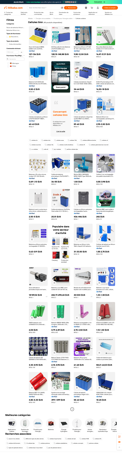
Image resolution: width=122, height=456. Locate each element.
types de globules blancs (15, 448)
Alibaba (30, 18)
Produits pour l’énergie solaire (63, 18)
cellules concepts (77, 443)
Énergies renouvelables (43, 18)
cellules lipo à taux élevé (34, 448)
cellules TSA (72, 140)
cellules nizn (45, 140)
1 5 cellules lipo (29, 443)
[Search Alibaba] (44, 8)
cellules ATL (97, 439)
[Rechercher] (70, 7)
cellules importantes (54, 439)
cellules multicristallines (65, 145)
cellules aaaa (59, 140)
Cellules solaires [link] (81, 18)
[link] (119, 436)
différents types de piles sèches (33, 439)
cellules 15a (49, 145)
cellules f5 (81, 145)
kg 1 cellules (56, 149)
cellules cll (104, 140)
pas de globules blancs (53, 448)
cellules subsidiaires (60, 443)
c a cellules (33, 149)
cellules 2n (33, 140)
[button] (62, 8)
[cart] (92, 8)
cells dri (45, 149)
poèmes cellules (92, 443)
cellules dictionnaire (13, 443)
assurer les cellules (13, 439)
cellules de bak (70, 439)
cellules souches (35, 145)
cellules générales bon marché (98, 145)
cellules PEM (84, 439)
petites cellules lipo (71, 149)
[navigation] (15, 214)
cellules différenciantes (88, 140)
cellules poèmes (44, 443)
